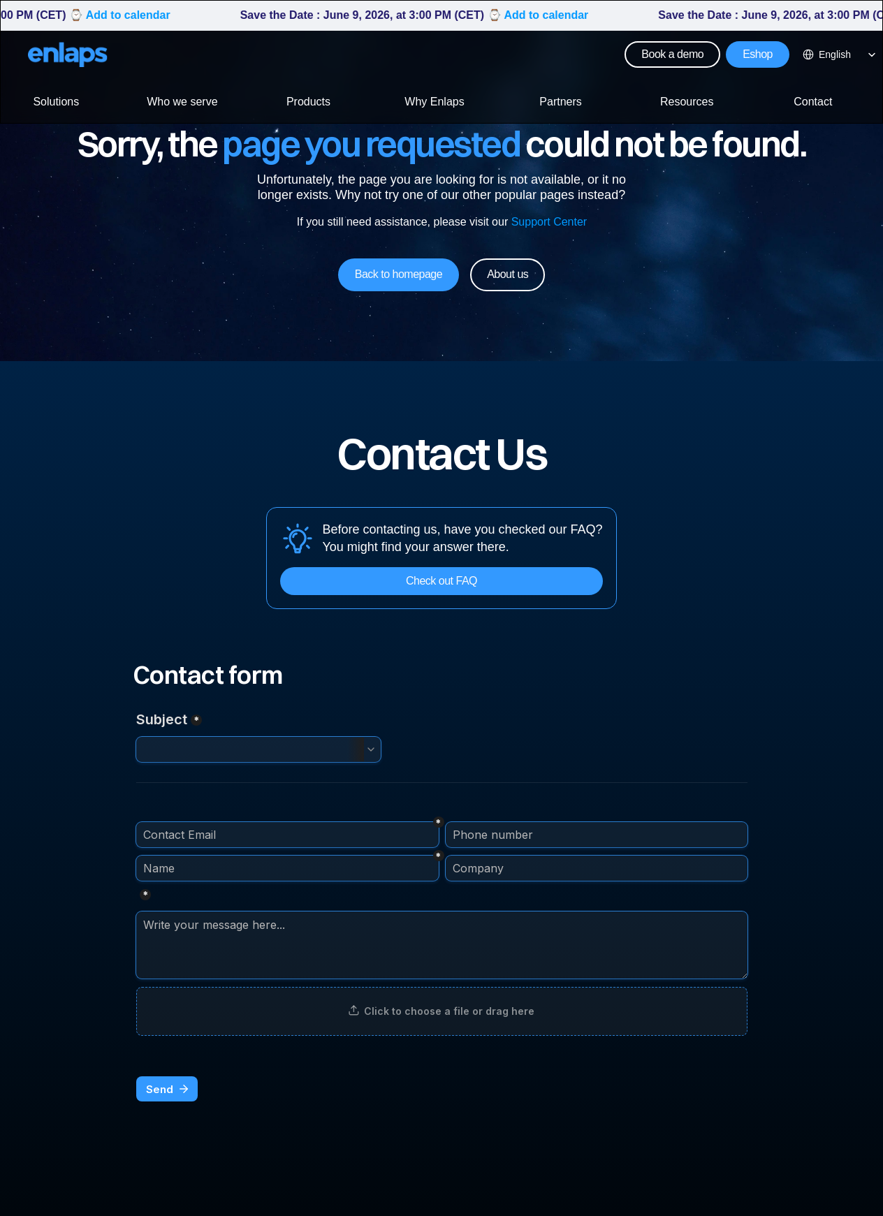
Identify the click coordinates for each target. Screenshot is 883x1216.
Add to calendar (134, 15)
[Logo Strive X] (68, 54)
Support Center (549, 222)
